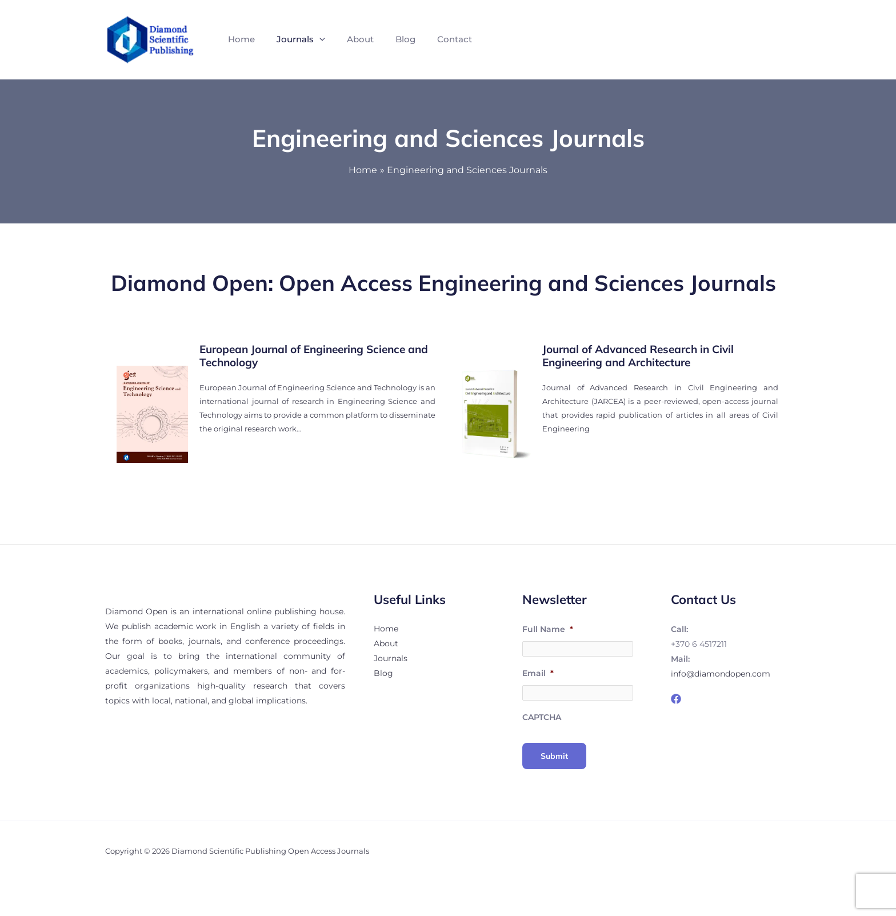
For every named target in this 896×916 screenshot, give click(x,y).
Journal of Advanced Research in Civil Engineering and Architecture (638, 355)
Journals (290, 39)
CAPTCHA (541, 720)
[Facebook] (676, 698)
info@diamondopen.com (720, 674)
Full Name (547, 629)
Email (538, 675)
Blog (393, 39)
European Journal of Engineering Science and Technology (313, 355)
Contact (439, 39)
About (351, 39)
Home (239, 39)
